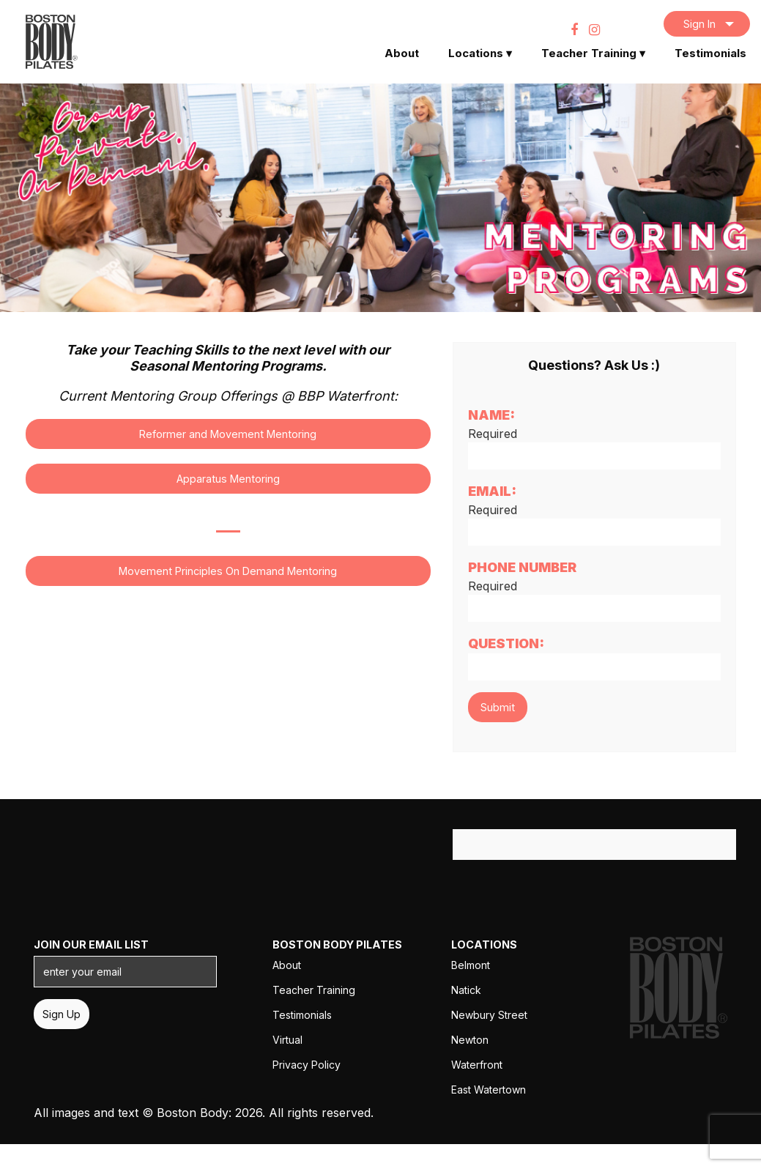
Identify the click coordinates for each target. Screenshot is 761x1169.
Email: (492, 491)
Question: (506, 643)
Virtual (287, 1039)
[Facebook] (574, 29)
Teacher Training (593, 53)
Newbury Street (489, 1015)
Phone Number (522, 567)
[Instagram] (594, 29)
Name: (491, 415)
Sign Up (61, 1014)
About (402, 53)
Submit (497, 707)
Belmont (470, 965)
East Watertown (488, 1089)
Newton (470, 1039)
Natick (466, 990)
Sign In (699, 24)
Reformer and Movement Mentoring (227, 434)
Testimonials (710, 53)
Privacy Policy (306, 1064)
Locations (480, 53)
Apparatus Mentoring (228, 478)
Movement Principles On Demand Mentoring (228, 571)
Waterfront (476, 1064)
